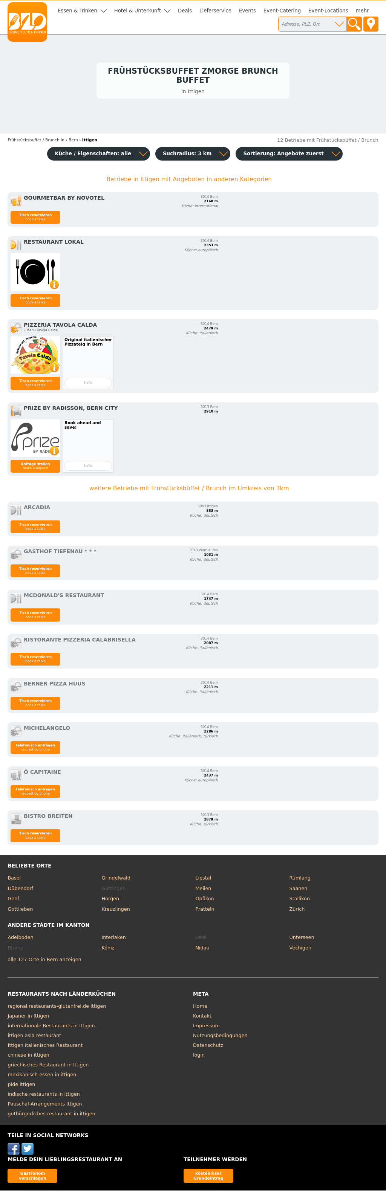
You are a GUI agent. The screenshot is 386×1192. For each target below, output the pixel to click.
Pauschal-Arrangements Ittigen (45, 1105)
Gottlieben (20, 910)
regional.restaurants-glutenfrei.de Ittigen (57, 1007)
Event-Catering (282, 11)
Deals (185, 11)
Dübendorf (20, 889)
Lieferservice (215, 11)
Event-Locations (328, 11)
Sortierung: (283, 155)
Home (200, 1007)
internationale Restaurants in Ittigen (51, 1027)
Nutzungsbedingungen (220, 1037)
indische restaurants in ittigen (44, 1095)
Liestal (203, 879)
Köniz (107, 949)
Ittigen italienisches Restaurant (45, 1046)
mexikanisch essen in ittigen (42, 1076)
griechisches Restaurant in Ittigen (48, 1066)
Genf (13, 900)
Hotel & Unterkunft (137, 11)
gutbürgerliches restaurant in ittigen (51, 1115)
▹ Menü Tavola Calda (41, 332)
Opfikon (205, 900)
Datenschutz (208, 1046)
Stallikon (300, 900)
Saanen (299, 889)
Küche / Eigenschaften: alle (93, 155)
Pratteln (205, 910)
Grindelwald (115, 879)
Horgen (110, 900)
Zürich (297, 910)
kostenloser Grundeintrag (208, 1176)
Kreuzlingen (115, 910)
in (36, 141)
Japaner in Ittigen (28, 1017)
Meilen (203, 889)
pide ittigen (21, 1086)
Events (247, 11)
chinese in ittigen (28, 1056)
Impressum (206, 1027)
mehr (362, 11)
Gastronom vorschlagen (32, 1176)
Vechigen (300, 949)
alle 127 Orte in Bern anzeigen (44, 960)
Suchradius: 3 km (187, 155)
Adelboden (20, 939)
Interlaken (113, 939)
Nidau (203, 949)
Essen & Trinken (77, 11)
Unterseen (302, 939)
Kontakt (202, 1017)
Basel (14, 879)
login (199, 1056)
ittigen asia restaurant (34, 1037)
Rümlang (300, 879)
